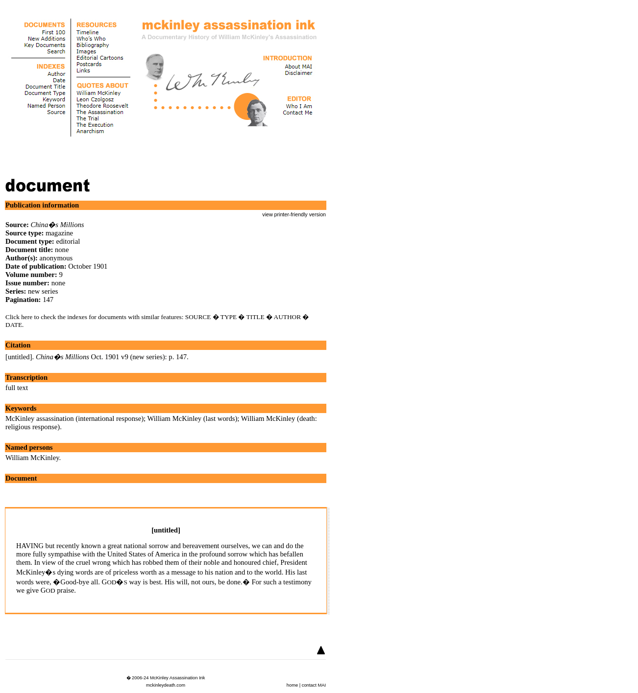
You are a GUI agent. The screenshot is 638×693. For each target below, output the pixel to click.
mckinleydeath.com (165, 685)
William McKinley (32, 458)
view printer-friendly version (294, 214)
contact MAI (314, 685)
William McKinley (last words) (192, 418)
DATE (13, 324)
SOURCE (198, 317)
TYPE (229, 317)
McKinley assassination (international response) (74, 418)
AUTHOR (287, 317)
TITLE (255, 317)
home (292, 685)
